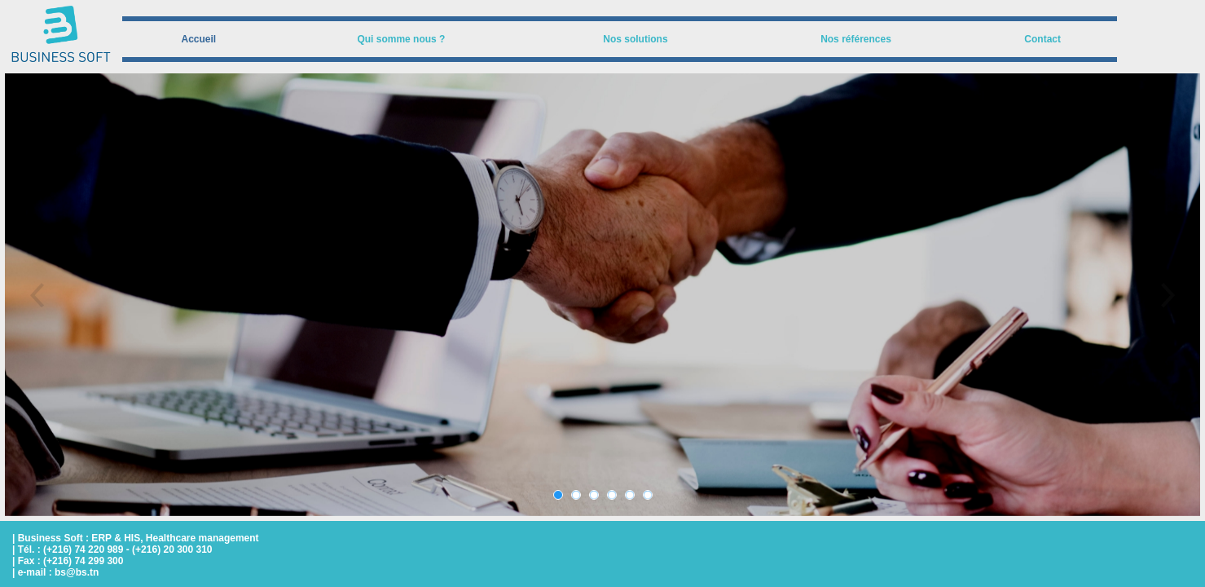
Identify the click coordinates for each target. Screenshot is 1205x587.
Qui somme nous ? (401, 39)
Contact (1042, 39)
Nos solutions (635, 39)
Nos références (855, 39)
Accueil (199, 39)
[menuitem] (198, 39)
